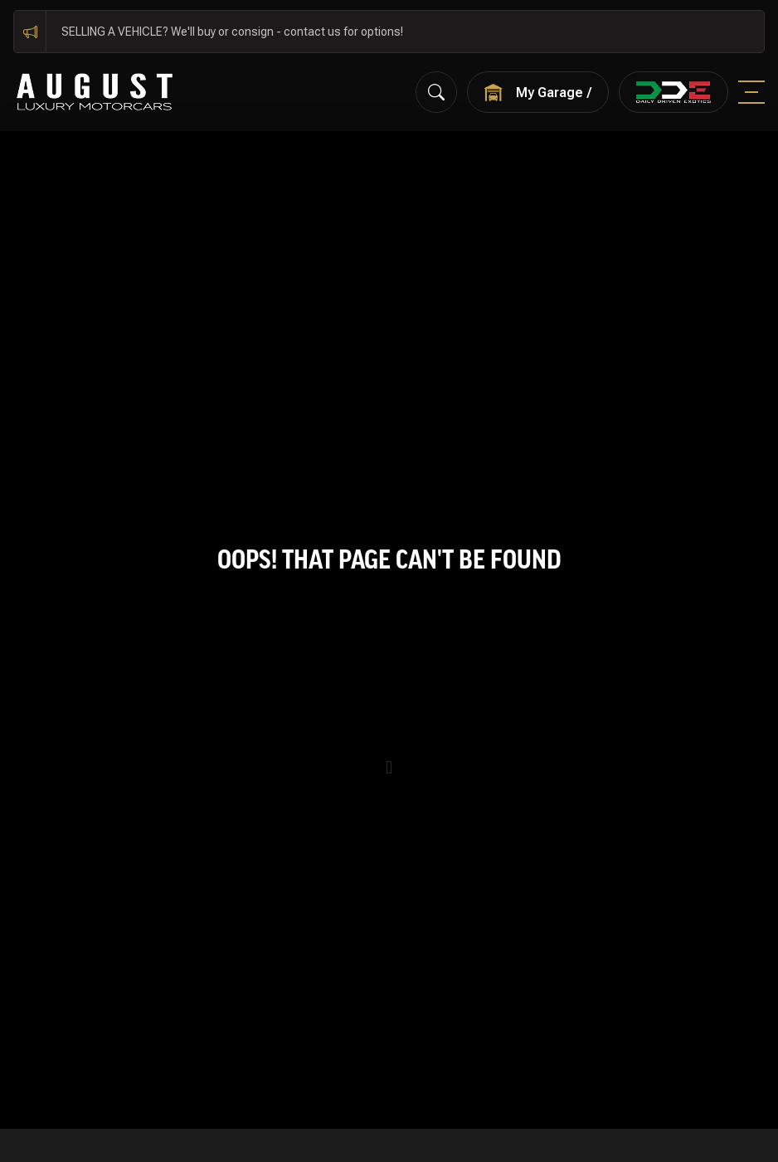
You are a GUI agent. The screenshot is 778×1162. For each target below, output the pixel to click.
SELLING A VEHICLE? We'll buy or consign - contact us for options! (232, 31)
